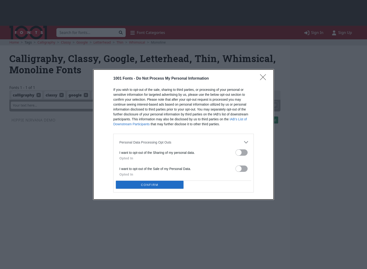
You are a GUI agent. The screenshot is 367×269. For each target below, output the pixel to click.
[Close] (264, 78)
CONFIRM (149, 185)
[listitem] (183, 142)
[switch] (241, 152)
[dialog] (183, 134)
